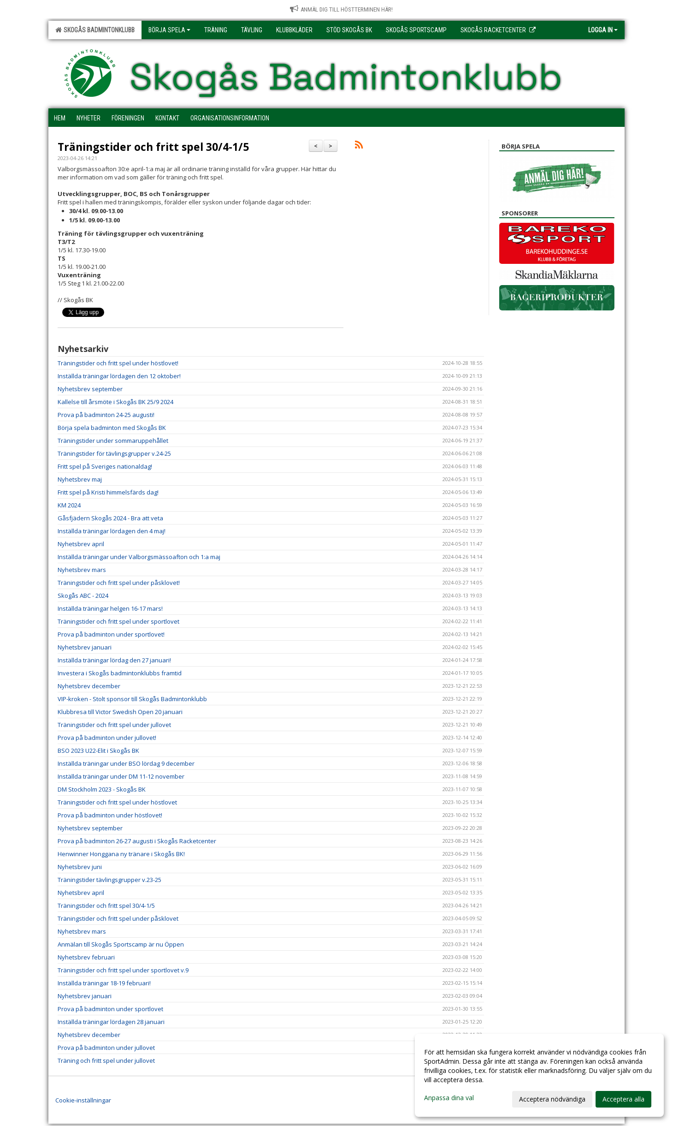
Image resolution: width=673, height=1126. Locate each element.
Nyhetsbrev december (89, 686)
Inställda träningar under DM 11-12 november (121, 776)
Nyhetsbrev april (81, 544)
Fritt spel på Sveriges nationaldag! (105, 466)
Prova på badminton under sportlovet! (111, 634)
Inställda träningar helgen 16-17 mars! (110, 608)
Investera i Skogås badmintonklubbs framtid (120, 673)
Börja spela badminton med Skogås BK (112, 427)
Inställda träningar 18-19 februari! (104, 983)
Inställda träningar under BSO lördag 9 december (126, 763)
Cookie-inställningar (83, 1100)
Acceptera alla (623, 1099)
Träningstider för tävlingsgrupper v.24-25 (114, 453)
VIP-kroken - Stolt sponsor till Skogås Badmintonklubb (132, 699)
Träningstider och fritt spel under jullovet (114, 725)
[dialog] (539, 1075)
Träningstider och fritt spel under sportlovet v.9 (123, 970)
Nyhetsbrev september (90, 389)
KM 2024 (69, 505)
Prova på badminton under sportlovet (110, 1009)
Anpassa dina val (449, 1098)
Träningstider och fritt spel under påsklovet (118, 918)
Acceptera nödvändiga (552, 1099)
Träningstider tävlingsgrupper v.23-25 (109, 880)
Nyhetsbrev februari (86, 957)
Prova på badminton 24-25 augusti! (106, 415)
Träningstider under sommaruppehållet (113, 440)
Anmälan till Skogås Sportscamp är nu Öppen (121, 944)
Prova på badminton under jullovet (106, 1047)
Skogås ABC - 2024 (83, 595)
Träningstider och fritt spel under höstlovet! (118, 363)
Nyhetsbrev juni (80, 867)
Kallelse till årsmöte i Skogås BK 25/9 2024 (115, 402)
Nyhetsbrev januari (85, 647)
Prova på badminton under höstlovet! (110, 815)
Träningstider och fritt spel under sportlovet (118, 621)
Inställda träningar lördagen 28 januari (111, 1022)
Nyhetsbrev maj (80, 479)
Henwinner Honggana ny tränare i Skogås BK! (121, 854)
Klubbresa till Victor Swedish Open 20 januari (120, 712)
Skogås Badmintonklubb (95, 30)
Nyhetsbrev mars (82, 570)
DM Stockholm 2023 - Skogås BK (102, 789)
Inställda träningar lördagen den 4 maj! (111, 531)
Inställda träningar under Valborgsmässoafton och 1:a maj (139, 557)
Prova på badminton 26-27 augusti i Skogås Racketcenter (137, 841)
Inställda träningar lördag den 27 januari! (114, 660)
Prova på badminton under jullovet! (107, 737)
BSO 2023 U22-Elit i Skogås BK (98, 750)
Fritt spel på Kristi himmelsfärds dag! (108, 492)
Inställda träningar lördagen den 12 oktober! (119, 376)
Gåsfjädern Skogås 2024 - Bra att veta (110, 518)
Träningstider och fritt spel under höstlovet (117, 802)
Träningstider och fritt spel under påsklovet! (119, 582)
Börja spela (169, 30)
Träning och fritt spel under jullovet (106, 1060)
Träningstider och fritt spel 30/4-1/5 (153, 146)
